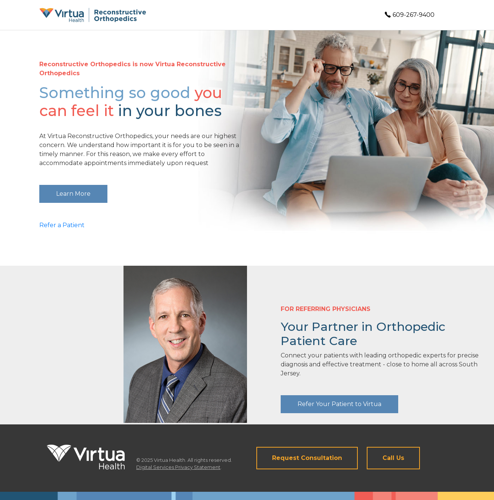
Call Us (393, 457)
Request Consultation (307, 457)
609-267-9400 (409, 14)
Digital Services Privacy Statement (178, 467)
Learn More (73, 193)
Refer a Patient (62, 225)
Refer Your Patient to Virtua (339, 404)
